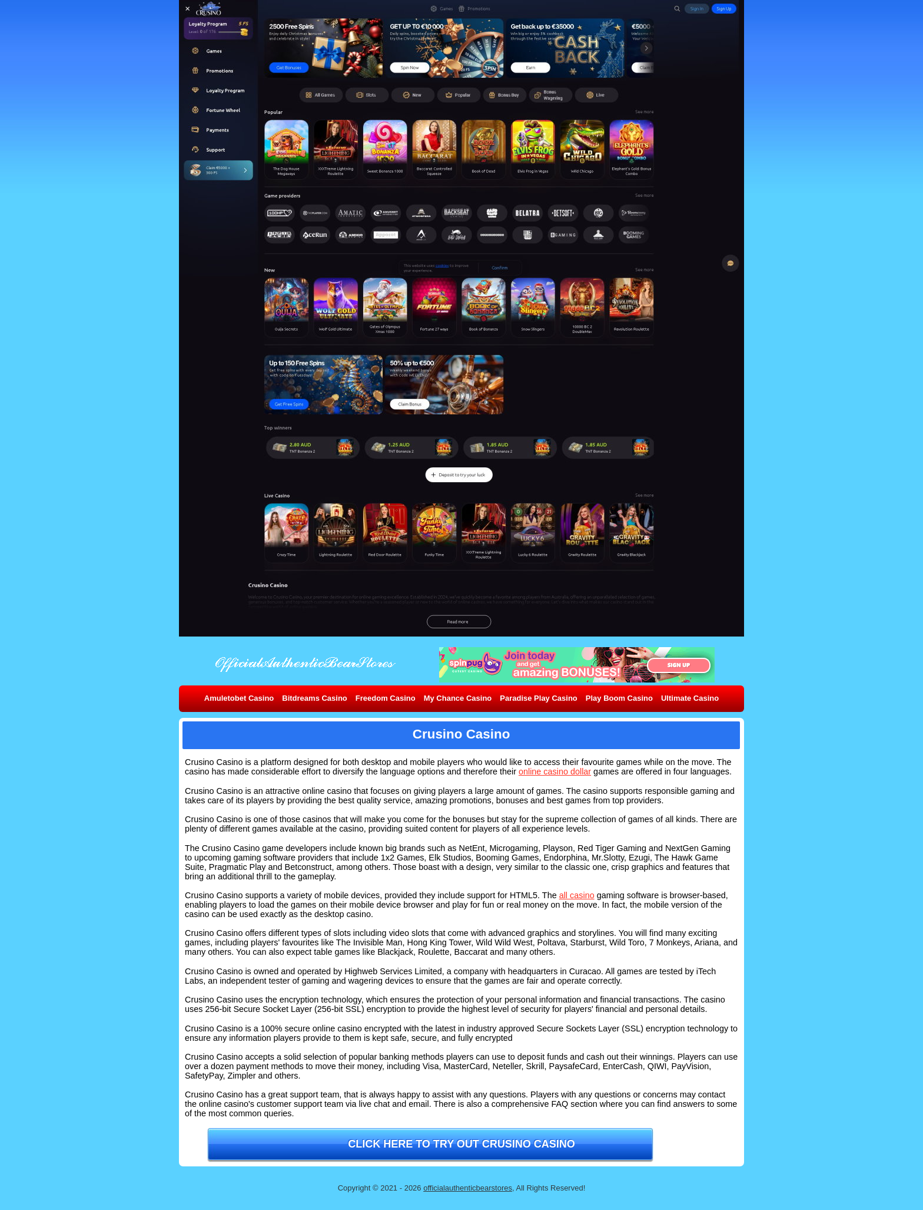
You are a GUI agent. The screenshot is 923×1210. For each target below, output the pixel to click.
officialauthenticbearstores (467, 1187)
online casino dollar (555, 771)
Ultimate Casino (690, 698)
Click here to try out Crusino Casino (461, 1144)
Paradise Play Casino (538, 698)
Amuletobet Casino (239, 698)
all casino (577, 895)
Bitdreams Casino (314, 698)
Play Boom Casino (619, 698)
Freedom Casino (386, 698)
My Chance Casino (458, 698)
